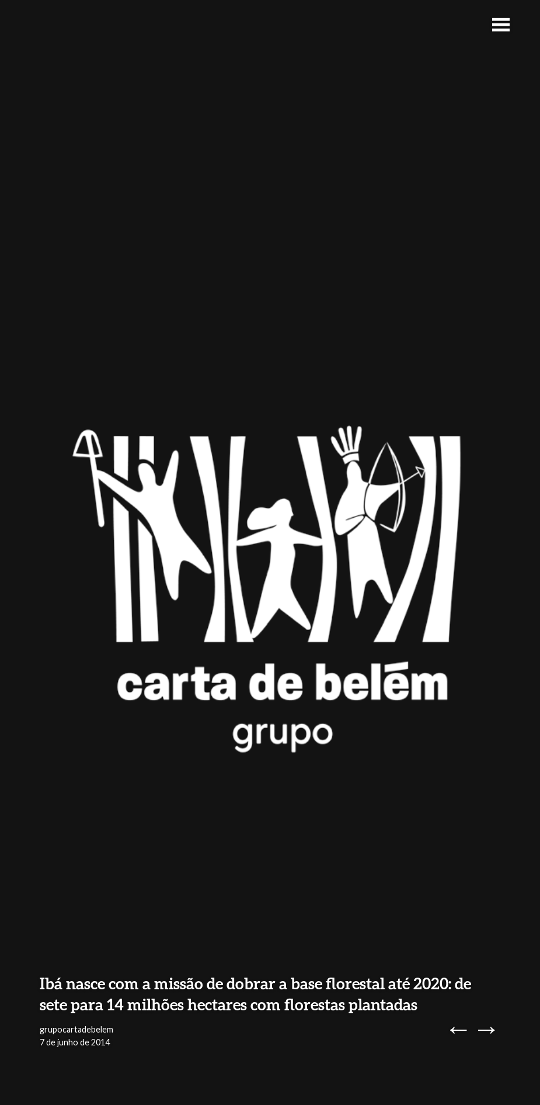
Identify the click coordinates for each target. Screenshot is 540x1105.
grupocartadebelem (76, 1029)
